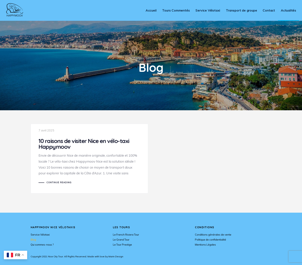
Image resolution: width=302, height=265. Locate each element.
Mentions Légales (205, 244)
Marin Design (115, 256)
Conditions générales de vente (213, 234)
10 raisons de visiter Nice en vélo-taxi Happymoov (89, 158)
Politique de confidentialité (210, 239)
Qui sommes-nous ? (42, 244)
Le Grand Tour (121, 239)
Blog (33, 239)
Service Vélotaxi (40, 234)
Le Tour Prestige (122, 244)
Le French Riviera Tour (126, 234)
